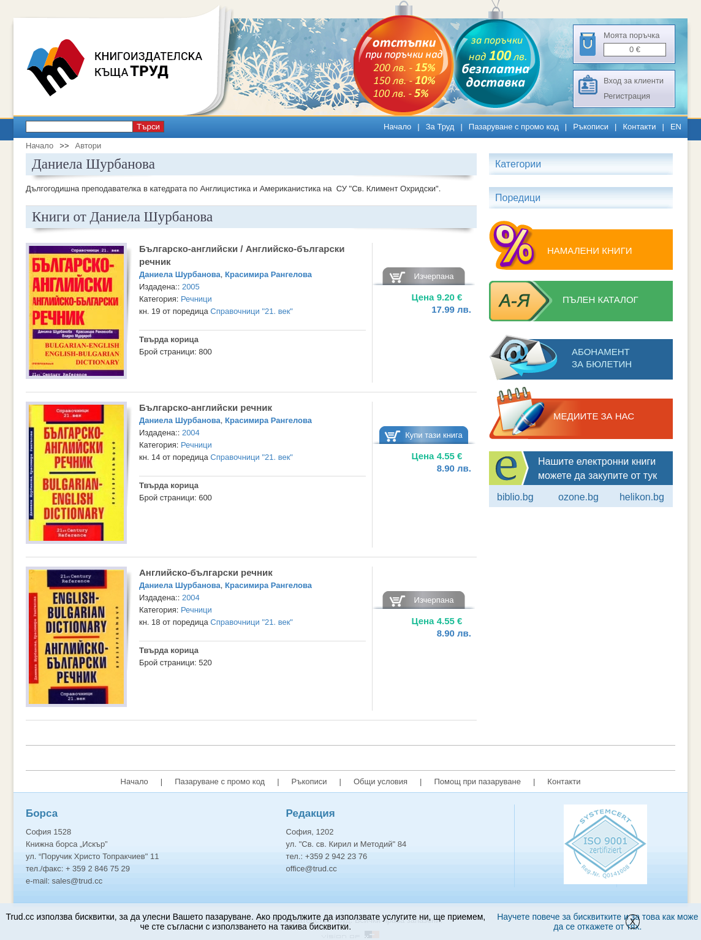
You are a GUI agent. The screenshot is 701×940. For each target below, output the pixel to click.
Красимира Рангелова (268, 274)
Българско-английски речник (205, 407)
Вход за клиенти (634, 80)
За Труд (440, 126)
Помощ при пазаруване (477, 781)
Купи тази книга (434, 435)
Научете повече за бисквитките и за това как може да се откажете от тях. (597, 921)
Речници (196, 299)
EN (675, 126)
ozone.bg (578, 497)
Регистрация (627, 96)
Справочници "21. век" (251, 311)
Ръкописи (590, 126)
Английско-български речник (206, 572)
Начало (397, 126)
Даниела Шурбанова (180, 274)
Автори (88, 145)
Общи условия (380, 781)
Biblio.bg (515, 497)
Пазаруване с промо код (514, 126)
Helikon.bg (642, 497)
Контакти (639, 126)
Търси (148, 126)
